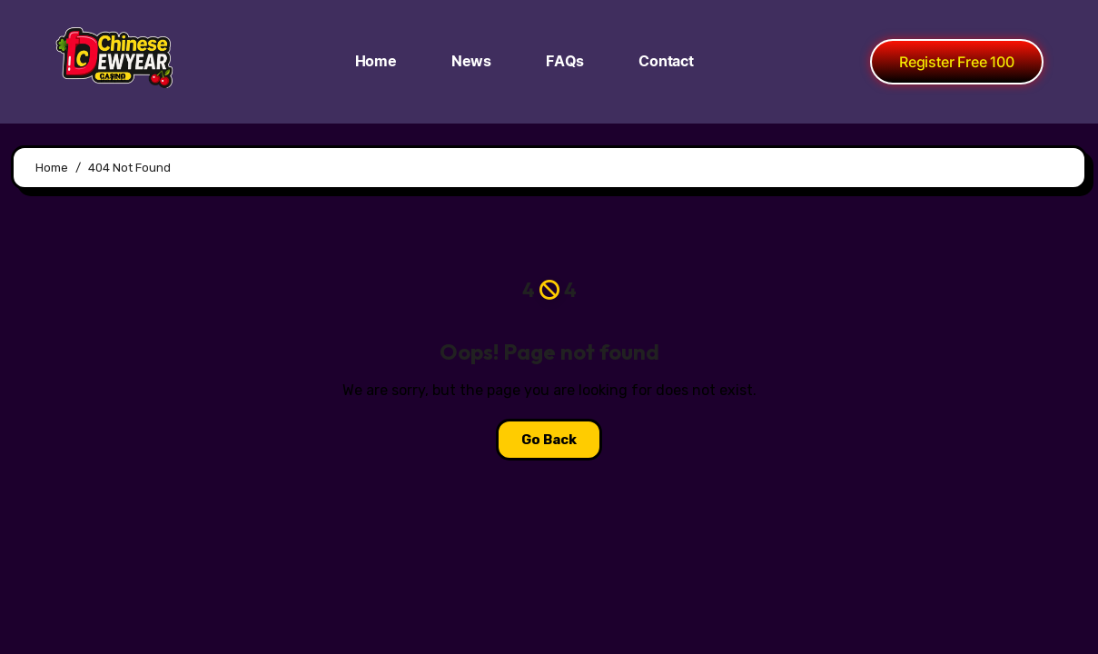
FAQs (565, 62)
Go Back (549, 439)
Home (376, 62)
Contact (666, 62)
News (471, 62)
